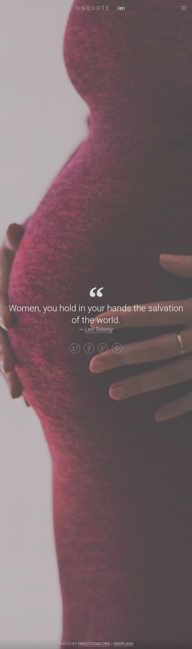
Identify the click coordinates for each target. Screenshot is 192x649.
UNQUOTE (93, 8)
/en (121, 8)
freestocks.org (94, 644)
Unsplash (123, 644)
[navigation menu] (183, 8)
